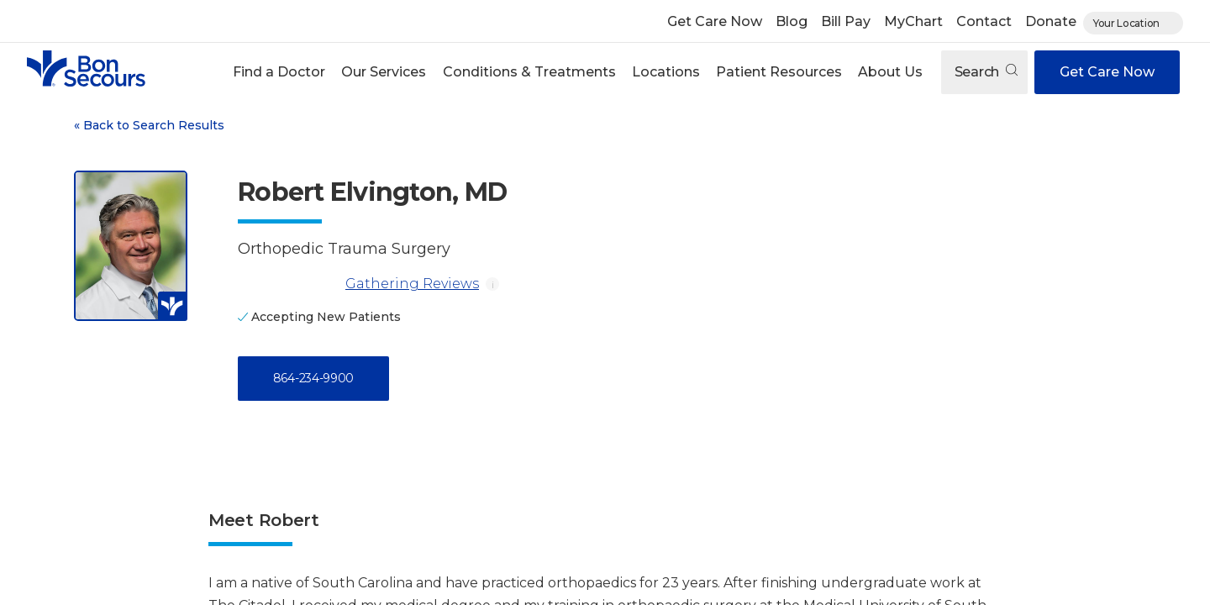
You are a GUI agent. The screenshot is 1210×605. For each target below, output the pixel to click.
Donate (1050, 21)
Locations (666, 72)
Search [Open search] (986, 72)
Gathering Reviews (358, 284)
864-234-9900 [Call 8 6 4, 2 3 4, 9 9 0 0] (313, 378)
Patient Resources (779, 72)
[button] (279, 72)
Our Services (383, 72)
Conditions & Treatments (529, 72)
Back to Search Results (149, 125)
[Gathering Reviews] (288, 284)
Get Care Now (714, 21)
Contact (984, 21)
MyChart (913, 21)
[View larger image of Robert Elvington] (130, 246)
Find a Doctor (279, 72)
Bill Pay (846, 21)
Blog (792, 21)
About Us (890, 72)
